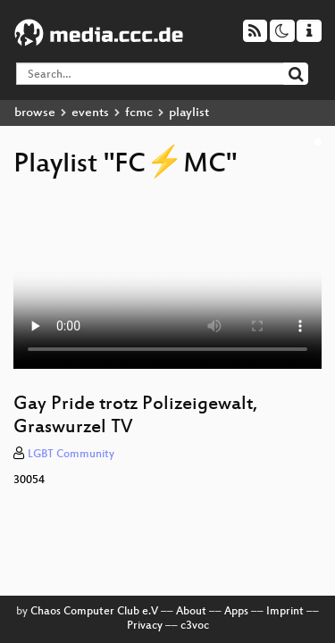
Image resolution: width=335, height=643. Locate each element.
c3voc (194, 626)
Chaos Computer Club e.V (94, 611)
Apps (236, 611)
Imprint (285, 611)
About (191, 611)
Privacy (145, 626)
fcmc (139, 113)
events (90, 113)
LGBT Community (71, 454)
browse (34, 113)
